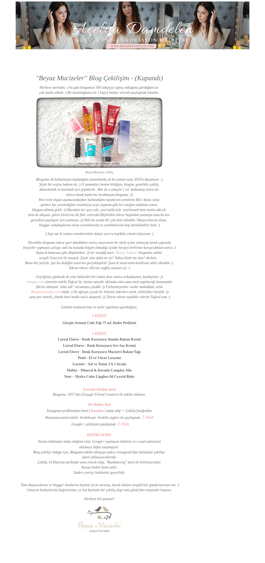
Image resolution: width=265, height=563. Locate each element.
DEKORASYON (94, 57)
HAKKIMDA (175, 57)
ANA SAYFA (71, 57)
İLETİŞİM (195, 57)
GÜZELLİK (154, 57)
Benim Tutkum (126, 253)
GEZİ (137, 57)
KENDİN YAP (118, 57)
